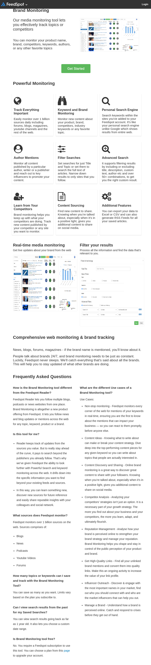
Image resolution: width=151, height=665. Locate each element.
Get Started (76, 68)
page (67, 650)
